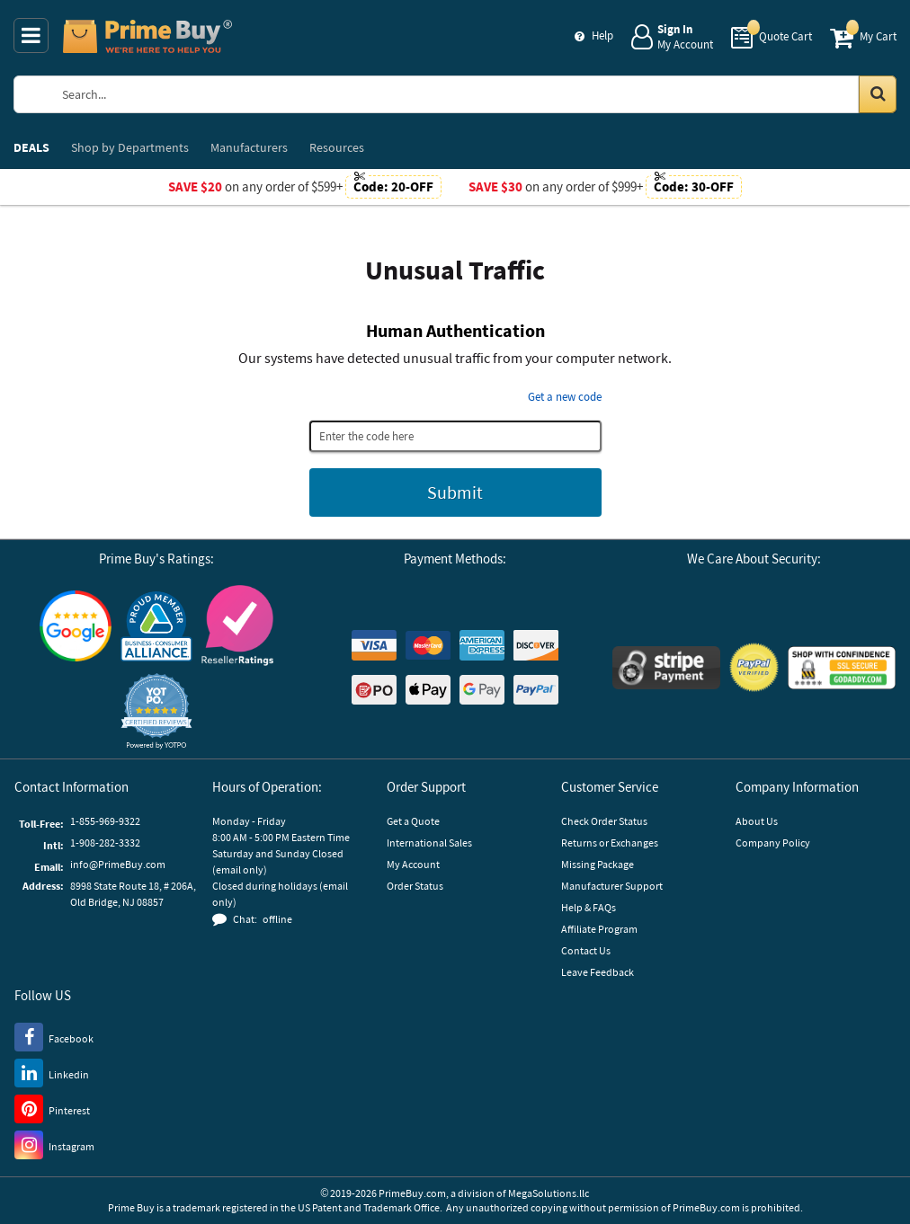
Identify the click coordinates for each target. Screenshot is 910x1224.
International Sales (429, 842)
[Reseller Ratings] (237, 625)
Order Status (415, 885)
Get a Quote (413, 821)
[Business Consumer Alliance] (156, 625)
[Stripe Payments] (666, 667)
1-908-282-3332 (105, 842)
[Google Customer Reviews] (76, 625)
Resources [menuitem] (336, 147)
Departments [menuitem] (130, 147)
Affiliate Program (599, 929)
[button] (156, 711)
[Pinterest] (52, 1108)
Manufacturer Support (612, 885)
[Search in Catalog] (878, 94)
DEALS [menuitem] (31, 147)
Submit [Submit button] (455, 492)
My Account (413, 864)
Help (602, 35)
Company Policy (773, 842)
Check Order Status (604, 821)
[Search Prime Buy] (471, 94)
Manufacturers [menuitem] (249, 147)
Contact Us (586, 950)
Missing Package (597, 864)
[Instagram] (54, 1144)
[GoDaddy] (842, 667)
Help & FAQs (588, 907)
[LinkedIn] (51, 1072)
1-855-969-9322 (105, 821)
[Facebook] (54, 1036)
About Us (757, 821)
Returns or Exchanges (609, 842)
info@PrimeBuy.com (117, 864)
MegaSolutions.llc (548, 1193)
